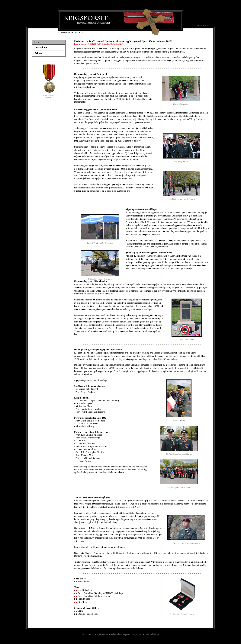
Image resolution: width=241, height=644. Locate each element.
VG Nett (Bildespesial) (88, 614)
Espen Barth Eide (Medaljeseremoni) (94, 596)
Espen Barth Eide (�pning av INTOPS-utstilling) (100, 593)
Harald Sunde (84, 599)
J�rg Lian (82, 602)
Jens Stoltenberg (85, 590)
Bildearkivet (83, 581)
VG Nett (81, 611)
